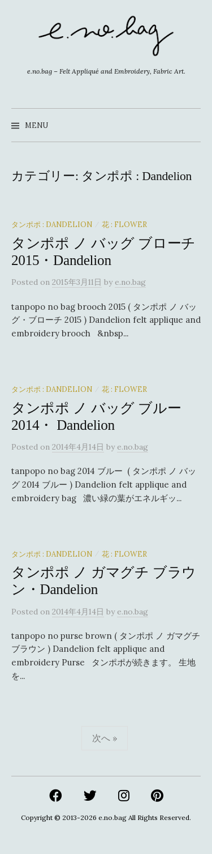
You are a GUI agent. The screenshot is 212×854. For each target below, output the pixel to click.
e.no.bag (112, 817)
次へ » (104, 738)
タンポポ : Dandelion (51, 224)
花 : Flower (124, 224)
